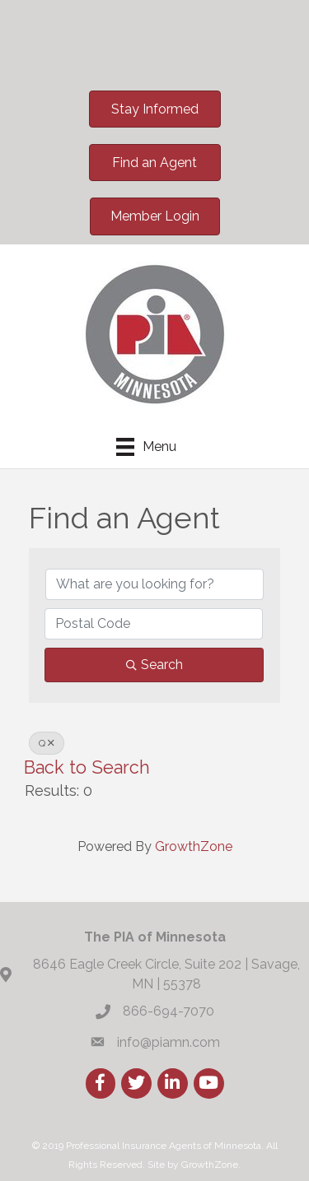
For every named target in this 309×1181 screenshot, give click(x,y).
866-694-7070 (168, 1011)
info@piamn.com (168, 1042)
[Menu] (146, 447)
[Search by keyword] (154, 584)
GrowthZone (193, 846)
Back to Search (87, 767)
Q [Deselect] (46, 743)
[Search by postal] (153, 623)
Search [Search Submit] (154, 664)
